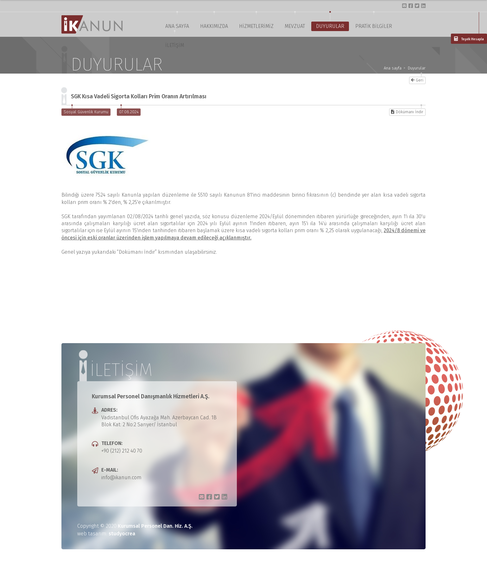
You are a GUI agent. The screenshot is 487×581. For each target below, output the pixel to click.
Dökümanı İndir (407, 111)
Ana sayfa (393, 68)
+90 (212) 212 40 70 (121, 451)
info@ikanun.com (121, 477)
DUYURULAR (330, 26)
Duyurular (417, 68)
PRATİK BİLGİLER (373, 26)
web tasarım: (106, 534)
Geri (417, 80)
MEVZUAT (295, 26)
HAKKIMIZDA (214, 26)
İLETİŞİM (174, 45)
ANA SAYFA (177, 26)
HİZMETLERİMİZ (256, 26)
